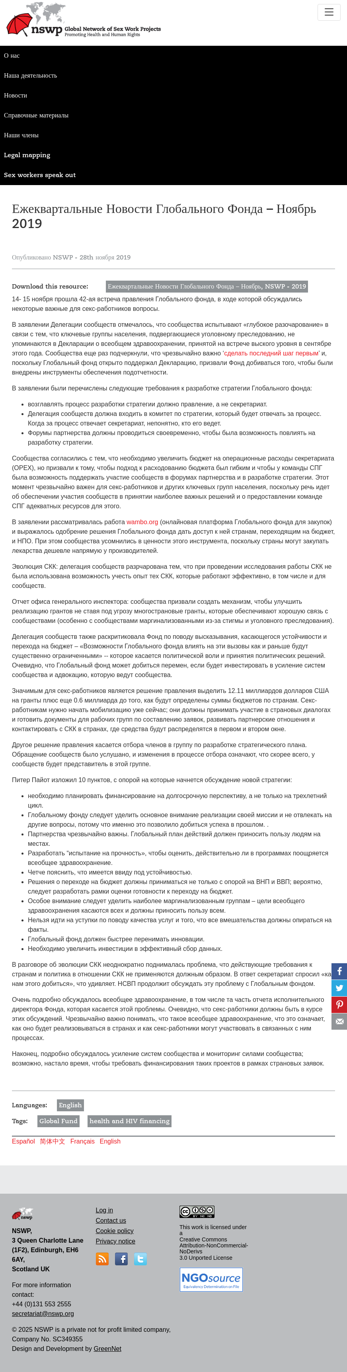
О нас (11, 56)
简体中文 (52, 1141)
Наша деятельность (30, 76)
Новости (15, 96)
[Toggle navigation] (329, 12)
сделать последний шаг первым (271, 353)
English (70, 1105)
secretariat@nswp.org (43, 1313)
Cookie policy (115, 1231)
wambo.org (142, 522)
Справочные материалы (36, 115)
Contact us (111, 1220)
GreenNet (107, 1348)
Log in (104, 1210)
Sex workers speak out (40, 175)
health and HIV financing (130, 1121)
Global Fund (58, 1121)
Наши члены (21, 135)
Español (23, 1141)
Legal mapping (27, 155)
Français (82, 1141)
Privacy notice (116, 1241)
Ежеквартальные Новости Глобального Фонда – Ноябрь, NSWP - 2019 (207, 287)
